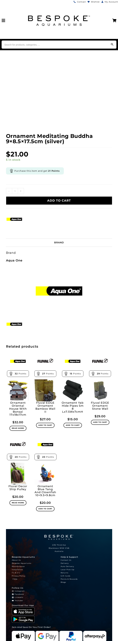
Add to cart (59, 200)
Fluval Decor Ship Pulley (17, 488)
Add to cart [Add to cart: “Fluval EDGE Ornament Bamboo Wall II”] (45, 425)
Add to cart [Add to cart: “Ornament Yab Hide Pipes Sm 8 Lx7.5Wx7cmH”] (73, 425)
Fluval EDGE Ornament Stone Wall (100, 405)
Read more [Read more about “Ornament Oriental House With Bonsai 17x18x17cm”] (18, 428)
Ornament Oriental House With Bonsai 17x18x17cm (18, 408)
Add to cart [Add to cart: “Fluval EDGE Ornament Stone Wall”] (100, 422)
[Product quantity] (15, 191)
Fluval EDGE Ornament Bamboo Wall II (45, 407)
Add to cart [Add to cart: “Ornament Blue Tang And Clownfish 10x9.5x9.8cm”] (45, 509)
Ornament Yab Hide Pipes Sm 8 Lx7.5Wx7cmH (73, 407)
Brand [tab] (59, 242)
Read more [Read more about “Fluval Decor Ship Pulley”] (18, 503)
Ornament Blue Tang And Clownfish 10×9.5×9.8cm (45, 491)
